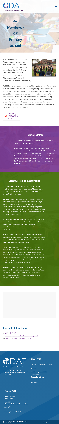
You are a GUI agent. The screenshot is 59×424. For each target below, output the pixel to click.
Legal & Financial (42, 372)
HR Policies (34, 382)
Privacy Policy (35, 374)
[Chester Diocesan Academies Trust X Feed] (43, 422)
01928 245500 (9, 398)
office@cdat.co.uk (9, 396)
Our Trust (34, 364)
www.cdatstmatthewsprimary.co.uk (19, 338)
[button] (56, 7)
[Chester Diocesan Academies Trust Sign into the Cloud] (46, 422)
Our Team (49, 364)
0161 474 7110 (10, 333)
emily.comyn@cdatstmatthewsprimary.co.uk (21, 336)
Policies (33, 372)
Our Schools (41, 364)
